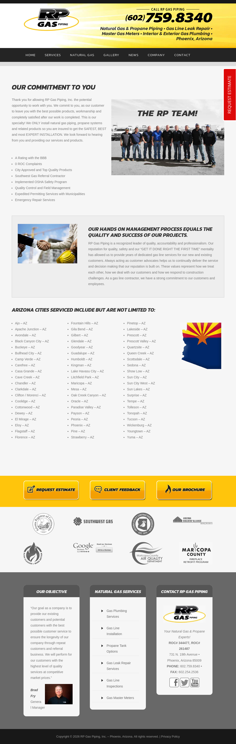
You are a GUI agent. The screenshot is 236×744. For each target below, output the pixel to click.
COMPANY (156, 54)
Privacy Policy (170, 736)
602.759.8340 (190, 666)
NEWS (134, 54)
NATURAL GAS (82, 54)
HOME (30, 54)
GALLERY (111, 54)
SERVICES (53, 54)
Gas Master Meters (120, 698)
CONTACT (182, 54)
